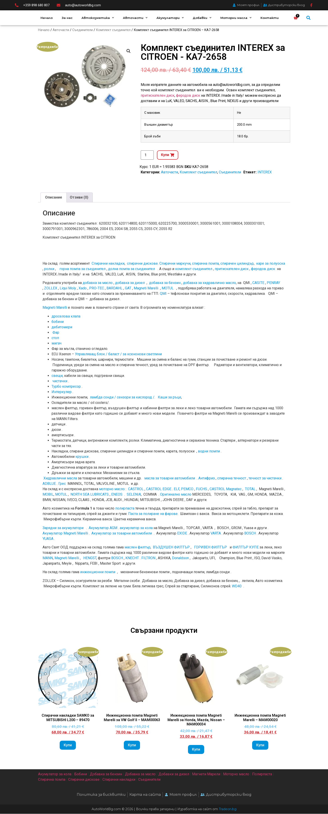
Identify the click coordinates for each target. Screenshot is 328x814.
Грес (62, 484)
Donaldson (180, 558)
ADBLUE (49, 484)
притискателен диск (157, 96)
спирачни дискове (142, 264)
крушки (81, 457)
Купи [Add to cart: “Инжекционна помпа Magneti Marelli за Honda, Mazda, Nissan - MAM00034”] (196, 749)
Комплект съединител (113, 30)
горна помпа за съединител (82, 269)
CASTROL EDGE (158, 489)
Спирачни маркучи (174, 264)
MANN (48, 558)
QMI (163, 294)
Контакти (269, 18)
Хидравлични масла (60, 478)
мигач (56, 343)
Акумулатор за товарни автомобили (121, 533)
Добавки (202, 17)
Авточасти (135, 17)
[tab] (54, 198)
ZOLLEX (50, 288)
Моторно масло (236, 774)
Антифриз (206, 478)
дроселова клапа (66, 316)
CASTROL (136, 489)
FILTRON (148, 558)
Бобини (80, 774)
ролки (49, 269)
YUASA (48, 539)
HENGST (89, 558)
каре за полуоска (270, 264)
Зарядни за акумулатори (63, 528)
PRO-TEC (96, 288)
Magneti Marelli (146, 288)
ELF (176, 489)
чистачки (59, 381)
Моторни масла (235, 17)
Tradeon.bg (227, 809)
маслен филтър (137, 547)
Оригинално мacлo (175, 494)
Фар (55, 333)
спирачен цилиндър (237, 264)
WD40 (237, 586)
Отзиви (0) (79, 197)
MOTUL (168, 288)
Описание (53, 197)
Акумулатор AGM (103, 528)
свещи (57, 376)
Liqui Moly (68, 288)
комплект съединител (193, 269)
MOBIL (48, 494)
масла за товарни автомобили (169, 478)
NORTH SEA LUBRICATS (89, 494)
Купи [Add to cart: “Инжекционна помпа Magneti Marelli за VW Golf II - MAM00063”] (132, 745)
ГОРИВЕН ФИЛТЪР (210, 547)
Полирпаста (262, 774)
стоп (55, 338)
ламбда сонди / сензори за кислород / (121, 397)
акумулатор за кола (136, 528)
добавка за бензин (165, 283)
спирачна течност (231, 478)
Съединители (82, 30)
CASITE (258, 283)
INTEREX (265, 172)
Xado (83, 288)
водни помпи (209, 451)
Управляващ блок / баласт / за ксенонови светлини (118, 354)
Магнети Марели (206, 774)
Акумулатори (170, 17)
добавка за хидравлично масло (209, 283)
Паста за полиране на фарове (153, 514)
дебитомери (62, 327)
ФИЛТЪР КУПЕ (246, 547)
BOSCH (250, 533)
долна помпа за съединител (131, 269)
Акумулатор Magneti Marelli (65, 533)
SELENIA (134, 494)
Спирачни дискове (84, 780)
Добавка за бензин (106, 774)
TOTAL (250, 489)
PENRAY (273, 283)
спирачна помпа (205, 264)
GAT (128, 288)
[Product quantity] (147, 155)
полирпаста (124, 508)
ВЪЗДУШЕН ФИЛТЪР (171, 547)
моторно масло (112, 489)
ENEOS (116, 494)
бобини (58, 322)
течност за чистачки (265, 478)
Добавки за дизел (173, 774)
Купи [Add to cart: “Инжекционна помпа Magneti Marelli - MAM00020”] (260, 745)
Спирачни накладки (108, 264)
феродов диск (188, 96)
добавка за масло (98, 283)
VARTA (215, 533)
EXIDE (182, 533)
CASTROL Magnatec (226, 489)
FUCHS (201, 489)
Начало (47, 18)
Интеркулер (62, 392)
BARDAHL (114, 288)
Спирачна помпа (51, 780)
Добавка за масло (140, 774)
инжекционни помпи (97, 572)
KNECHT (132, 558)
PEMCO (187, 489)
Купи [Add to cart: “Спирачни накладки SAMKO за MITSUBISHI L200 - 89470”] (68, 745)
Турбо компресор (66, 387)
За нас (67, 18)
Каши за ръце (169, 397)
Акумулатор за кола (54, 774)
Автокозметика (97, 17)
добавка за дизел (130, 283)
